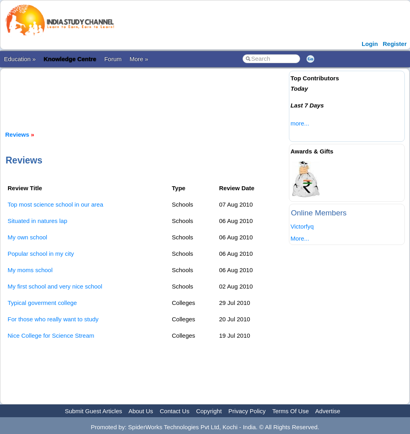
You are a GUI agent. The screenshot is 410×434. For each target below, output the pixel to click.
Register (395, 43)
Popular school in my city (41, 253)
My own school (27, 237)
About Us (140, 411)
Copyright (209, 411)
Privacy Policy (247, 411)
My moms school (30, 270)
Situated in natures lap (37, 220)
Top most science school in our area (55, 204)
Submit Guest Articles (93, 411)
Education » (20, 59)
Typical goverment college (42, 302)
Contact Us (174, 411)
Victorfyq (302, 226)
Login (370, 43)
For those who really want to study (53, 319)
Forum (112, 59)
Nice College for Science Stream (51, 335)
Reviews (17, 134)
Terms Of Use (290, 411)
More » (138, 59)
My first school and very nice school (55, 286)
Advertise (327, 411)
